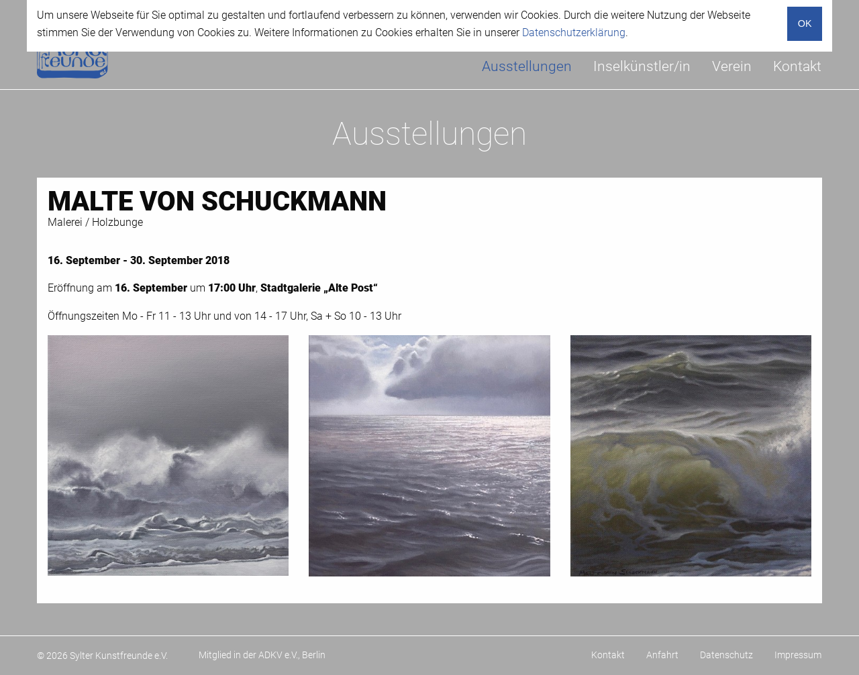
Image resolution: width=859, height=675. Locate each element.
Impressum (797, 655)
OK (805, 23)
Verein (732, 66)
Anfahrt (662, 655)
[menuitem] (527, 66)
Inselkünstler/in (642, 66)
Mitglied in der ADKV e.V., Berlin (262, 655)
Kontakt (797, 66)
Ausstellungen (527, 66)
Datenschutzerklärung (573, 32)
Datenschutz (726, 655)
